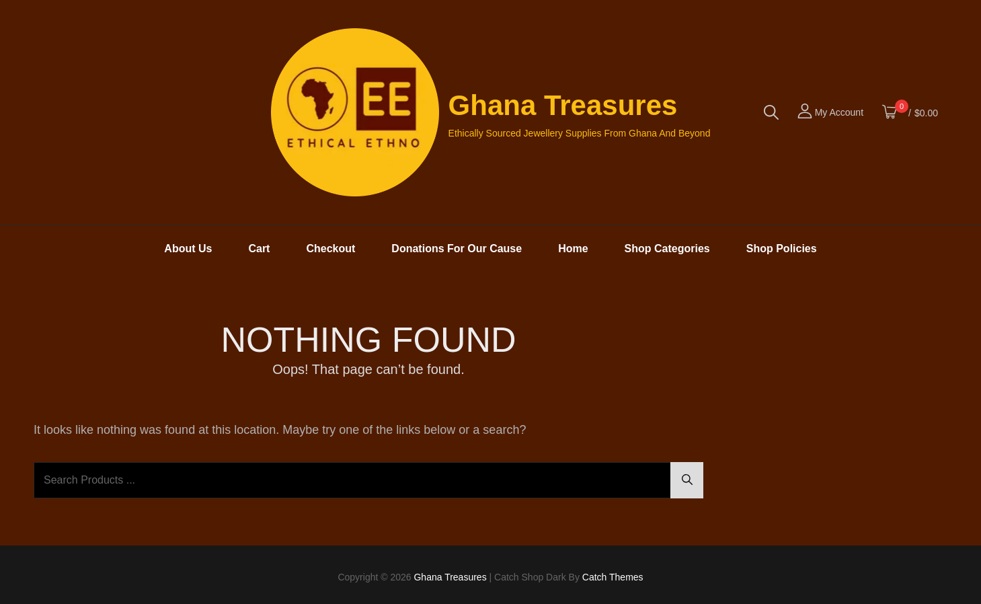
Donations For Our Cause (456, 248)
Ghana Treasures (563, 105)
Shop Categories (667, 248)
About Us (188, 248)
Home (573, 248)
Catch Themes (612, 577)
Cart (259, 248)
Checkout (330, 248)
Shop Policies (781, 248)
